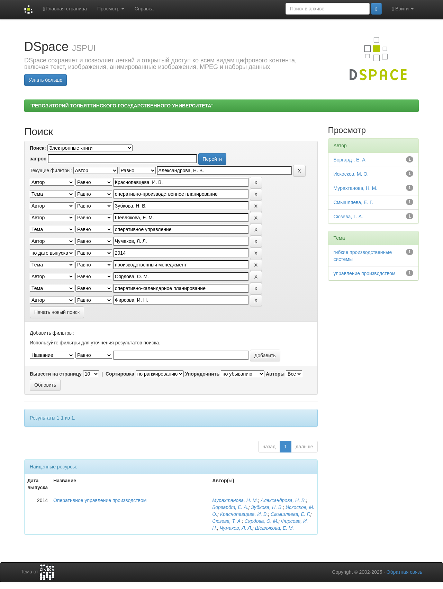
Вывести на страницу (56, 374)
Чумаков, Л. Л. (236, 528)
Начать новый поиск (57, 312)
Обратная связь (404, 572)
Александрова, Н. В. (283, 500)
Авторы (275, 374)
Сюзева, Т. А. (227, 521)
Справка (144, 8)
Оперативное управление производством (99, 500)
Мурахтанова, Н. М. (235, 500)
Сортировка (120, 374)
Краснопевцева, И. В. (244, 514)
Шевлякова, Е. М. (274, 528)
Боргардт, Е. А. (230, 507)
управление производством (365, 273)
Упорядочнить (202, 374)
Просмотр (110, 8)
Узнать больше (45, 80)
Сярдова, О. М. (262, 521)
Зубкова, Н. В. (267, 507)
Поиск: (38, 148)
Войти (403, 9)
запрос (38, 158)
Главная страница (65, 9)
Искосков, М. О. (351, 174)
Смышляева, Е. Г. (290, 514)
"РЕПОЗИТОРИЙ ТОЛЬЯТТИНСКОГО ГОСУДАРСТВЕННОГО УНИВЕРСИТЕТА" (121, 105)
